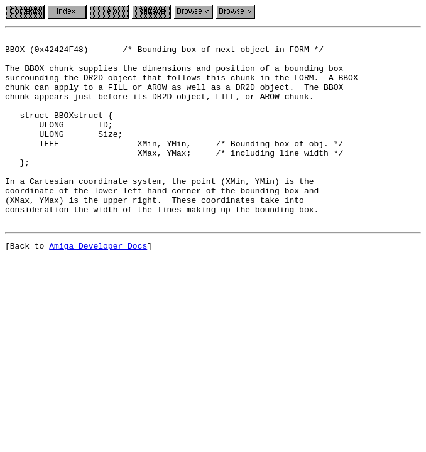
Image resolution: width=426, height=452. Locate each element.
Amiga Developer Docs (98, 285)
